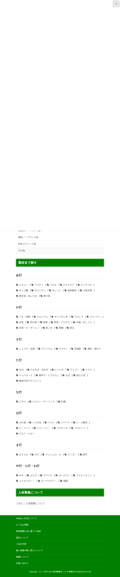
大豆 (67, 375)
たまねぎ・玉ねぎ (39, 369)
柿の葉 (33, 322)
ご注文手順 (21, 544)
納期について (22, 557)
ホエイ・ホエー (27, 433)
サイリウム (46, 348)
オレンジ (56, 290)
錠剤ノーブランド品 (28, 237)
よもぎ (33, 475)
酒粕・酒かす (94, 348)
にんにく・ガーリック (43, 401)
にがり (22, 401)
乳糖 (63, 401)
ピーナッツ (24, 428)
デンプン (74, 369)
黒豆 (72, 328)
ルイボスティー (27, 481)
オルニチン (40, 290)
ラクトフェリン (84, 475)
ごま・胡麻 (24, 317)
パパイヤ (65, 422)
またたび (23, 454)
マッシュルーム (53, 454)
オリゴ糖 (23, 290)
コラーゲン (95, 317)
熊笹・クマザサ (62, 322)
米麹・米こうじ (84, 322)
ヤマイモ (47, 475)
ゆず (21, 475)
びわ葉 (22, 422)
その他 (21, 250)
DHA (21, 369)
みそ (36, 454)
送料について (22, 537)
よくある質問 (22, 524)
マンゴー (71, 454)
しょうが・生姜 (27, 348)
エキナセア (68, 284)
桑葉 (45, 322)
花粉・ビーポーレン (29, 328)
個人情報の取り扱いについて (29, 550)
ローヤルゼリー (49, 481)
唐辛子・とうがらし (49, 375)
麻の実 (46, 296)
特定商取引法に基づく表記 (28, 531)
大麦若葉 (87, 290)
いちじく (23, 284)
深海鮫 (77, 348)
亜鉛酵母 (71, 290)
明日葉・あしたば (28, 296)
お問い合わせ (22, 563)
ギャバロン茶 (61, 317)
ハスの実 (36, 422)
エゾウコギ (86, 284)
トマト (88, 369)
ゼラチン (63, 348)
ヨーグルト (64, 475)
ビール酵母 (81, 422)
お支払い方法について (26, 518)
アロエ (53, 284)
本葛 (21, 322)
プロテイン (79, 428)
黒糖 (61, 328)
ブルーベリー (43, 428)
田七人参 (80, 375)
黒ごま (49, 328)
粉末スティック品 (27, 244)
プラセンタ (62, 428)
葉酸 (65, 481)
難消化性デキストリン (30, 380)
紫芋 (85, 454)
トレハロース (25, 375)
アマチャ (38, 284)
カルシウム (42, 317)
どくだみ (59, 369)
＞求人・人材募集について (30, 503)
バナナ (51, 422)
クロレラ (78, 317)
